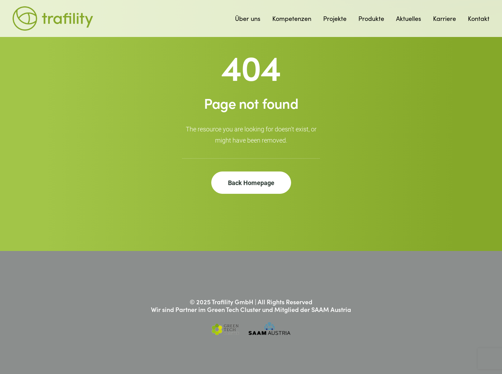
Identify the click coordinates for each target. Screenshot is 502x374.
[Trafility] (53, 18)
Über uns (247, 18)
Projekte (335, 18)
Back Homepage (251, 182)
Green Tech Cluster (234, 309)
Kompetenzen (291, 18)
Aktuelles (408, 18)
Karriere (444, 18)
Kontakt (478, 18)
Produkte (371, 18)
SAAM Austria (331, 309)
